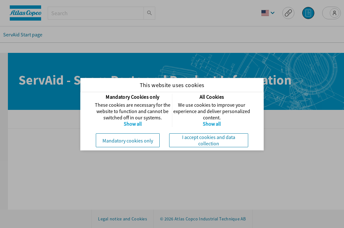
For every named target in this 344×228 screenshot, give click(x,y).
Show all (133, 124)
